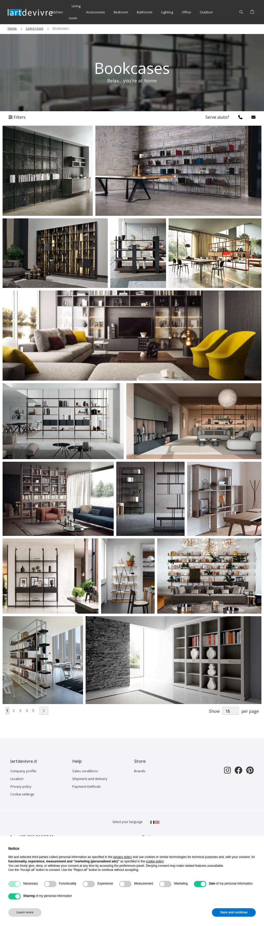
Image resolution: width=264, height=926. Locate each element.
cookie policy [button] (154, 861)
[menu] (132, 12)
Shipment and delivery (90, 778)
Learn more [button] (24, 912)
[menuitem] (57, 12)
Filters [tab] (17, 117)
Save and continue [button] (234, 912)
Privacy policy (20, 786)
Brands (139, 771)
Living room (34, 28)
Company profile (23, 771)
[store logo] (30, 12)
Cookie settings (22, 794)
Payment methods (86, 786)
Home (12, 28)
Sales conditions (85, 771)
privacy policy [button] (122, 857)
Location (16, 778)
